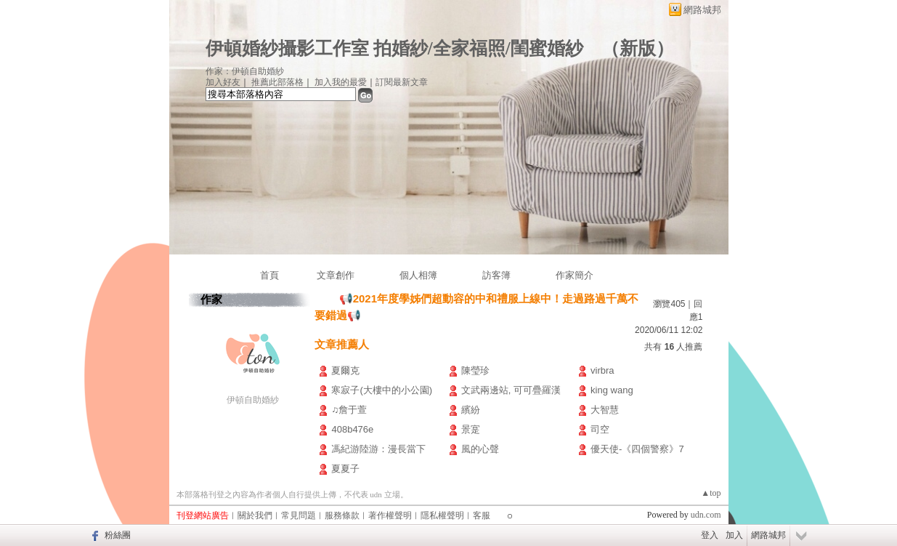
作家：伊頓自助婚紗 (245, 71)
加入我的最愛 (340, 82)
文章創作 (335, 275)
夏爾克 (345, 370)
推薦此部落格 (277, 82)
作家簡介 (574, 275)
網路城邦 (702, 9)
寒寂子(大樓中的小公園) (381, 390)
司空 (599, 429)
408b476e (352, 429)
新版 (638, 48)
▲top (711, 493)
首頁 (269, 275)
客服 (481, 515)
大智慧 (604, 409)
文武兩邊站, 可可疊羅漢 (511, 390)
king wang (611, 390)
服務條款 (342, 515)
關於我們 (255, 515)
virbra (602, 370)
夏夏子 (345, 468)
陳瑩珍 (475, 370)
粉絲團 (118, 535)
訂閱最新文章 (402, 82)
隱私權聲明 (442, 515)
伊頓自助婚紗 (253, 400)
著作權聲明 (390, 515)
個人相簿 (418, 275)
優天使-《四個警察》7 (637, 448)
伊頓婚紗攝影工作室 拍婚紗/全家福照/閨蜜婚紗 (394, 48)
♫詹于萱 (349, 409)
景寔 (470, 429)
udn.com (706, 515)
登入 (709, 535)
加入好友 (223, 82)
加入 (734, 535)
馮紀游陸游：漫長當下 (378, 448)
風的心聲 (480, 448)
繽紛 (470, 409)
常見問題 (298, 515)
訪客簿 (496, 275)
